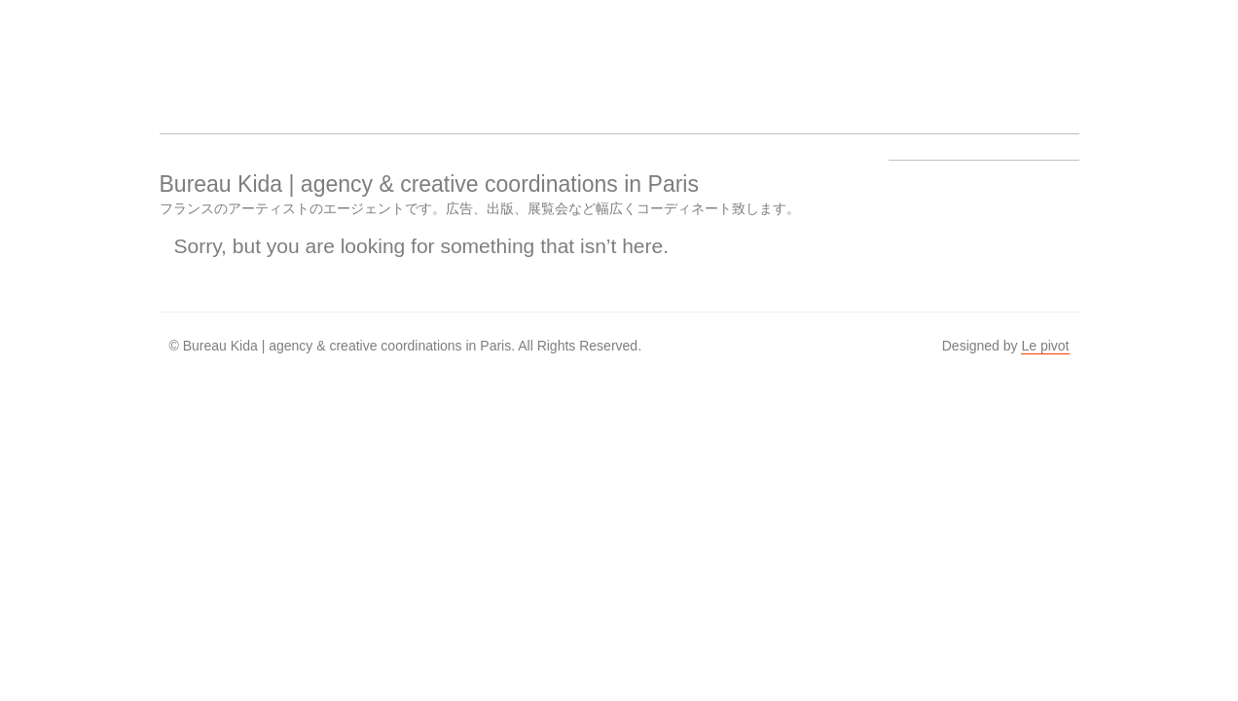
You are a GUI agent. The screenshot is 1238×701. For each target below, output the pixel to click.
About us (492, 54)
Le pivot (1045, 345)
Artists (345, 54)
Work (418, 54)
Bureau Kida (197, 54)
